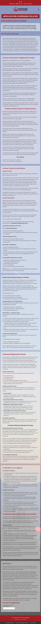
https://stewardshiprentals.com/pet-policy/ (13, 161)
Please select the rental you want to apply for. (8, 606)
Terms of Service (23, 619)
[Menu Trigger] (38, 9)
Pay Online (20, 3)
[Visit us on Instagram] (21, 2)
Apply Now (12, 3)
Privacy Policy (17, 619)
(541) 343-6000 (32, 622)
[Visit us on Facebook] (19, 2)
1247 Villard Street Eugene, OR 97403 (22, 622)
